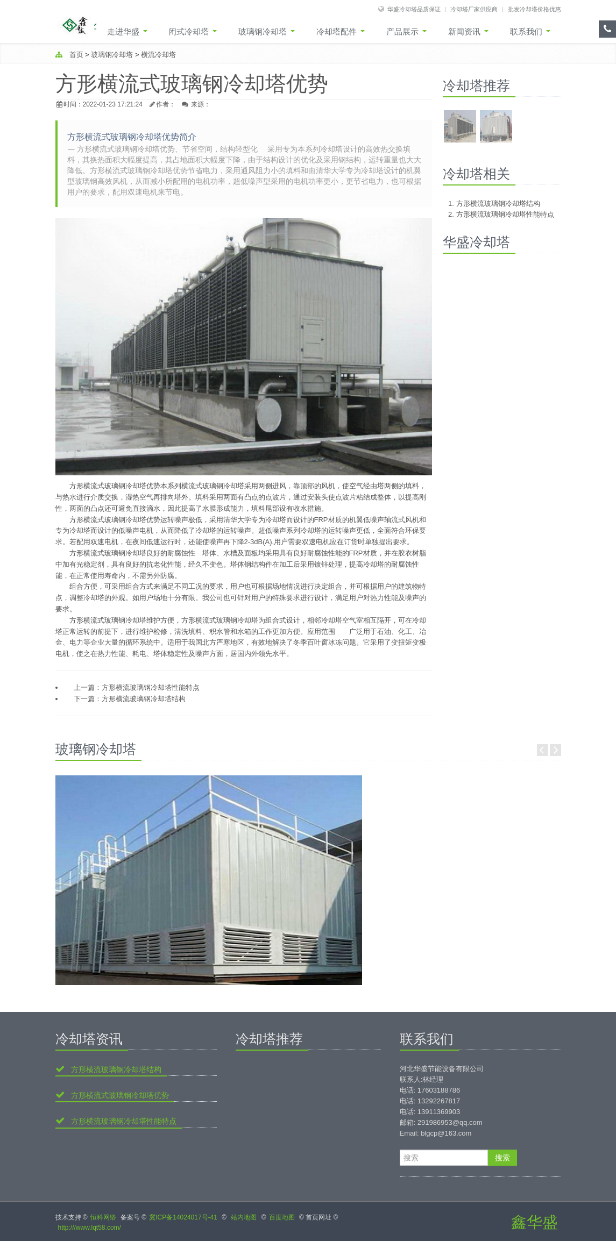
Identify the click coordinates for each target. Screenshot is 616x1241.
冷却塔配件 (340, 31)
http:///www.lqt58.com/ (89, 1227)
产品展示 (406, 31)
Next (555, 750)
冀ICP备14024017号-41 (183, 1217)
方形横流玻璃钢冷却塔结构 (144, 699)
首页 (76, 55)
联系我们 (530, 31)
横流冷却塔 (158, 55)
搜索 (502, 1157)
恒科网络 (103, 1217)
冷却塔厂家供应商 (474, 9)
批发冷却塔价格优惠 (534, 9)
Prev (542, 750)
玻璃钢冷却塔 (266, 31)
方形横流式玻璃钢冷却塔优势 (119, 1095)
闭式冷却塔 (192, 31)
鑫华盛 (534, 1222)
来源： (200, 104)
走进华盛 (127, 31)
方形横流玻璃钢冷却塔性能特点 (151, 687)
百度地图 (282, 1217)
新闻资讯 (468, 31)
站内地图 (244, 1217)
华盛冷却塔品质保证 (414, 9)
